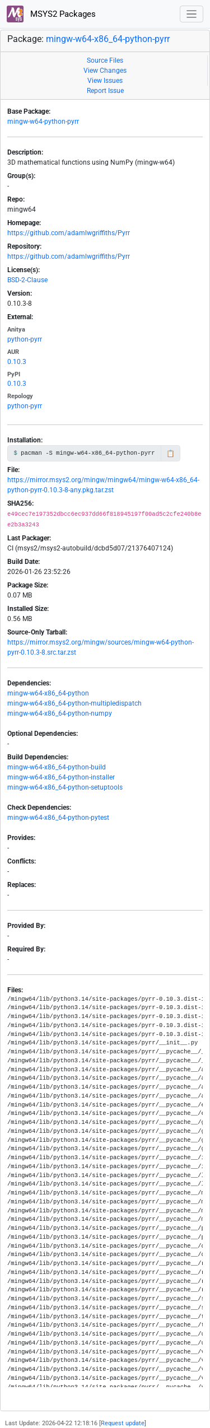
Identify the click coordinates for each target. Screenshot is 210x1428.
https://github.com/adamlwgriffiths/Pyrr (68, 233)
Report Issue (105, 91)
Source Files (105, 60)
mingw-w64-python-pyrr (43, 121)
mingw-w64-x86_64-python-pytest (58, 818)
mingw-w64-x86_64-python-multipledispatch (74, 703)
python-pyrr (24, 339)
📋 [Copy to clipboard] (170, 454)
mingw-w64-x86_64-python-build (56, 767)
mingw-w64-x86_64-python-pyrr (108, 39)
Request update (122, 1423)
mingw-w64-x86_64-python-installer (61, 777)
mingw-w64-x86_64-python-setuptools (65, 787)
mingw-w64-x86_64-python (48, 693)
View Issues (105, 81)
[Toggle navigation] (192, 14)
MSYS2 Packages (51, 14)
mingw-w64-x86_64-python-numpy (59, 713)
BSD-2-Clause (27, 280)
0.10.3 (16, 362)
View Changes (105, 70)
